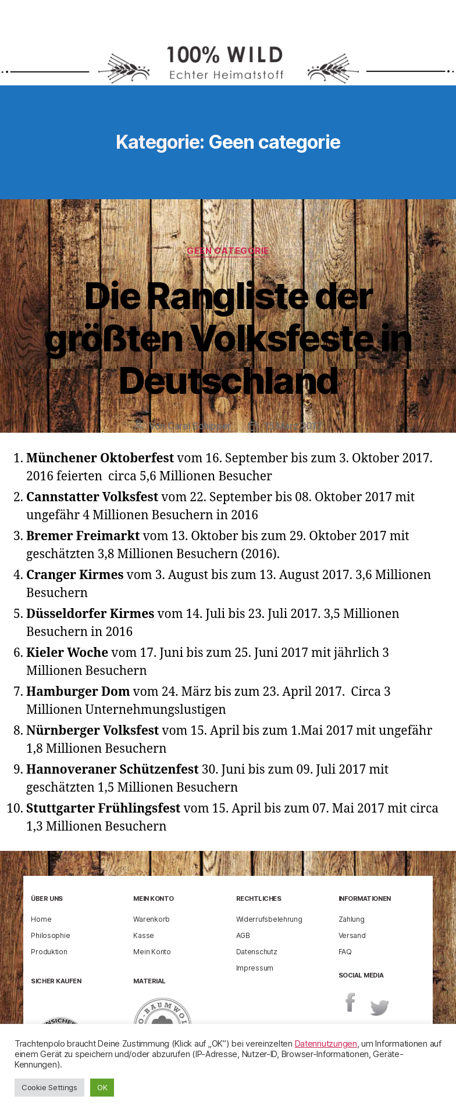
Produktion (49, 951)
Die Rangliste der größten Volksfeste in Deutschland (227, 338)
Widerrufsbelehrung (269, 919)
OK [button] (102, 1087)
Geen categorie (228, 251)
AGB (243, 935)
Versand (352, 935)
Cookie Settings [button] (49, 1087)
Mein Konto (151, 951)
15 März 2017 (293, 426)
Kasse (143, 935)
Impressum (255, 968)
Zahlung (352, 919)
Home (41, 919)
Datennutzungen (326, 1043)
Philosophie (50, 935)
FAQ (345, 951)
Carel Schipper (199, 426)
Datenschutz (256, 951)
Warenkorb (151, 919)
